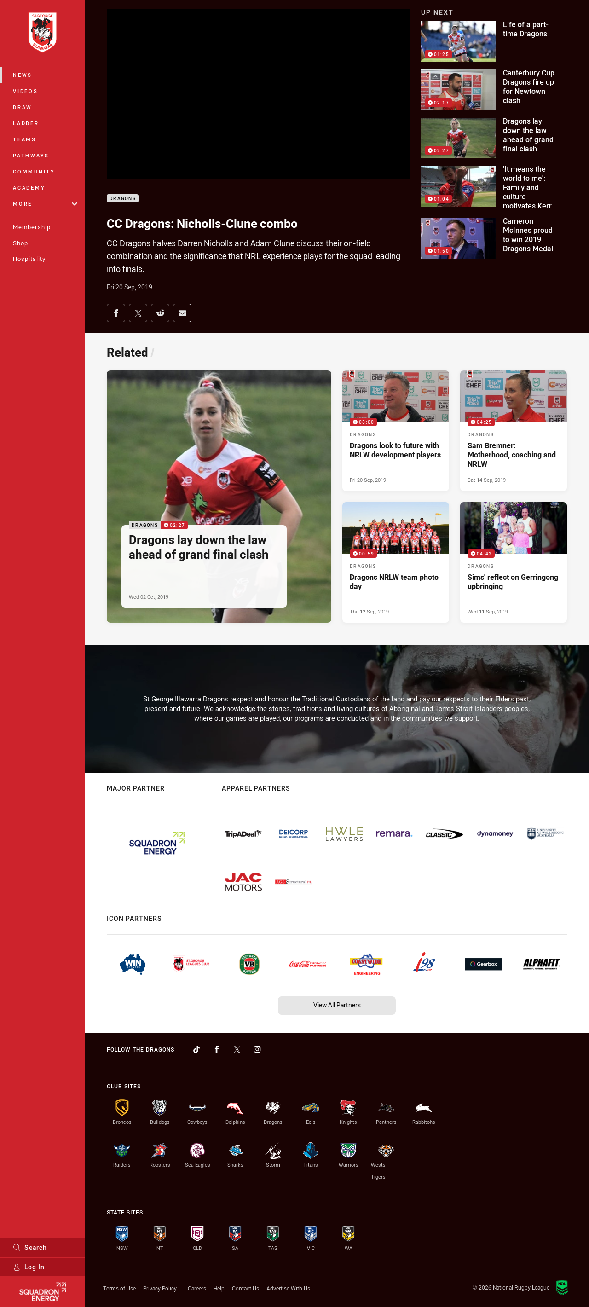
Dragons (123, 199)
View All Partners (337, 1004)
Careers (197, 1288)
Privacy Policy (160, 1288)
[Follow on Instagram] (257, 1049)
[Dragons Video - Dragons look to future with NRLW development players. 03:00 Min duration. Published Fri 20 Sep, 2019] (395, 430)
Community (34, 171)
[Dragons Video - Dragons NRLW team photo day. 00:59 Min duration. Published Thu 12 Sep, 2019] (395, 562)
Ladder (26, 123)
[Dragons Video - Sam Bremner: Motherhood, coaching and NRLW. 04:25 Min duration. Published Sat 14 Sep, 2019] (513, 430)
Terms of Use (119, 1288)
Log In (29, 1266)
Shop (20, 243)
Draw (22, 107)
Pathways (31, 155)
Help (219, 1288)
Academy (29, 187)
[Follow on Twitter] (237, 1049)
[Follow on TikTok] (196, 1049)
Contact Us (245, 1288)
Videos (25, 90)
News (22, 74)
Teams (24, 139)
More (45, 203)
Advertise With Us (288, 1288)
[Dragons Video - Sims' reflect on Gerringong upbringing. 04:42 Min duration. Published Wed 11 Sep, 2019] (513, 562)
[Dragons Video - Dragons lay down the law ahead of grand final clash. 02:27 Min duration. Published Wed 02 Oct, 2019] (219, 496)
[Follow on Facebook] (216, 1049)
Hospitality (29, 258)
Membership (32, 227)
